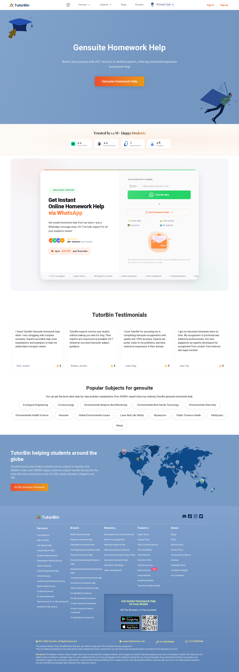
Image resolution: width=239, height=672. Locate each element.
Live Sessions (43, 535)
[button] (159, 242)
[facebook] (184, 516)
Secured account (145, 565)
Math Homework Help (80, 534)
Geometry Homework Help (116, 560)
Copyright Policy (178, 565)
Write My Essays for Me (114, 545)
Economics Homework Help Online (119, 555)
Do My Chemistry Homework (83, 603)
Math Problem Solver (46, 586)
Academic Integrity (179, 570)
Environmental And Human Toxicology (158, 404)
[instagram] (195, 516)
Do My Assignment (45, 596)
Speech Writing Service (47, 555)
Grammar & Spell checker (149, 585)
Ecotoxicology (66, 404)
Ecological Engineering (35, 404)
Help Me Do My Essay (113, 565)
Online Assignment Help (48, 571)
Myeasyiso (160, 415)
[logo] (19, 5)
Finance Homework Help (81, 555)
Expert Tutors (143, 534)
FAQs (173, 539)
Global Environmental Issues (94, 415)
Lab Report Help (44, 545)
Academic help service (47, 607)
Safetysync (217, 415)
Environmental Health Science (32, 415)
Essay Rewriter (144, 575)
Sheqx (119, 425)
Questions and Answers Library (51, 581)
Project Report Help (45, 550)
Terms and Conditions (181, 555)
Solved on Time (144, 560)
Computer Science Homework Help (86, 578)
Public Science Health (188, 415)
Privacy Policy (177, 550)
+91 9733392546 (166, 642)
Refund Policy (177, 545)
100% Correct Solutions (148, 545)
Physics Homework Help (81, 539)
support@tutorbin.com (133, 641)
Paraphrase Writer (145, 580)
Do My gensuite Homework (29, 487)
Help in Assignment (113, 570)
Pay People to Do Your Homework (119, 534)
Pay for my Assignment (114, 539)
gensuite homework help (119, 81)
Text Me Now (159, 194)
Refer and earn (144, 570)
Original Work (144, 539)
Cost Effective (144, 555)
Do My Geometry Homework (83, 598)
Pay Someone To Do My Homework (52, 601)
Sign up (224, 5)
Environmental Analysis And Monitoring (105, 404)
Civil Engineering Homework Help (85, 550)
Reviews (174, 560)
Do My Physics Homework (82, 617)
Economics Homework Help (83, 583)
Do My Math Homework (81, 593)
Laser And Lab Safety (132, 415)
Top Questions (177, 575)
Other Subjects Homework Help (84, 588)
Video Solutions (44, 566)
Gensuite (63, 415)
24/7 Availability (145, 550)
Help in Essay (43, 540)
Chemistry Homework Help (82, 545)
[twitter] (201, 516)
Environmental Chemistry (202, 404)
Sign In (210, 5)
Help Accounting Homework (116, 550)
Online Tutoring (43, 576)
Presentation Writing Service (49, 560)
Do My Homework (45, 591)
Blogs (173, 534)
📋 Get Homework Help (159, 212)
